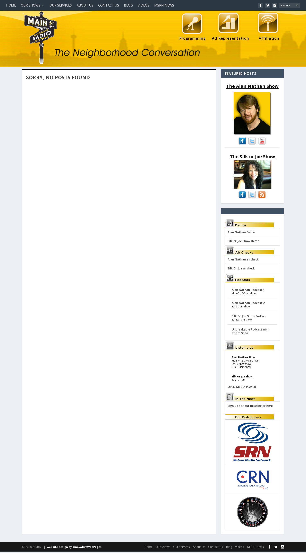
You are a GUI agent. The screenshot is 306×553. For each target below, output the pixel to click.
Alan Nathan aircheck (243, 261)
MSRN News (164, 5)
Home (11, 5)
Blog (128, 5)
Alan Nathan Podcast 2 (248, 304)
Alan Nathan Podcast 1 (248, 291)
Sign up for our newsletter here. (250, 407)
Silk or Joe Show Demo (243, 242)
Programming (192, 27)
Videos (143, 5)
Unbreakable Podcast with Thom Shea (250, 332)
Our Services (61, 5)
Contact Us (108, 5)
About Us (85, 5)
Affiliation (268, 27)
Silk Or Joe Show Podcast (249, 317)
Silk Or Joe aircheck (241, 270)
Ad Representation (230, 27)
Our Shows (30, 5)
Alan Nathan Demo (241, 234)
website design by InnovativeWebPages (74, 548)
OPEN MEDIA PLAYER (242, 388)
